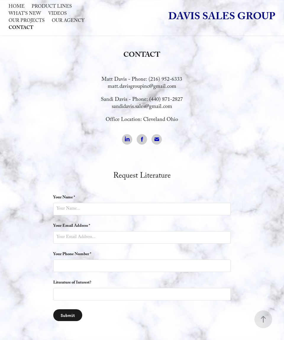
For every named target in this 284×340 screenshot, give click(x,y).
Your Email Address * (71, 226)
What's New (25, 14)
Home (17, 7)
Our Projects (27, 21)
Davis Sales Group (221, 17)
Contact (21, 28)
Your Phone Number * (72, 254)
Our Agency (68, 21)
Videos (57, 14)
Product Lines (52, 7)
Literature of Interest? (72, 283)
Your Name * (64, 198)
